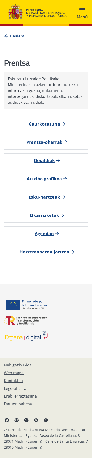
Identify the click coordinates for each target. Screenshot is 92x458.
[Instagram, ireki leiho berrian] (17, 420)
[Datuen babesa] (18, 404)
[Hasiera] (17, 36)
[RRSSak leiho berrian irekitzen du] (46, 420)
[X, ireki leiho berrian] (26, 420)
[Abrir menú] (82, 12)
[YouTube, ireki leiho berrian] (36, 420)
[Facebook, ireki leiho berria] (7, 420)
